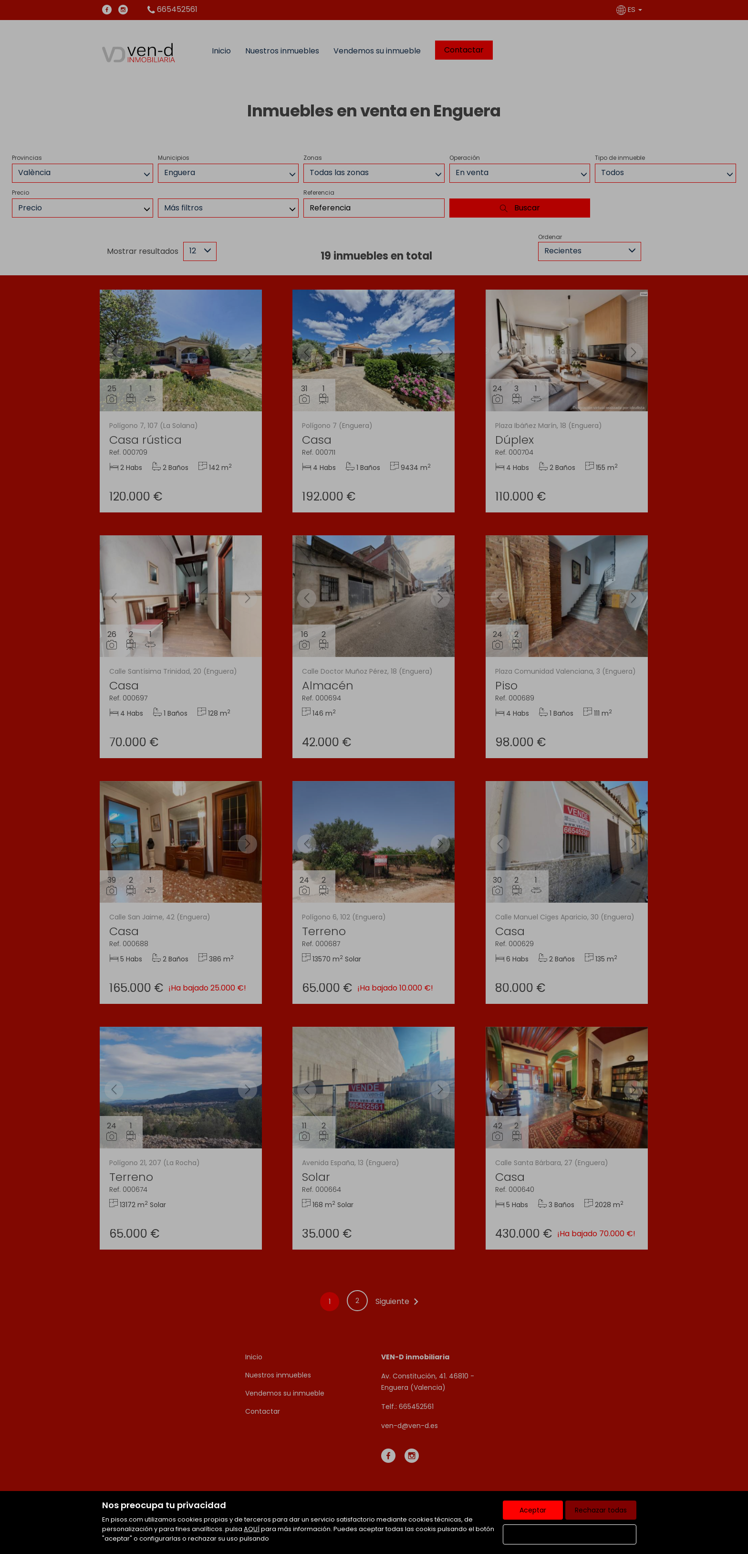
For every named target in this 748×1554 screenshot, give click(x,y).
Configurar (570, 1534)
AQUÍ (252, 1528)
